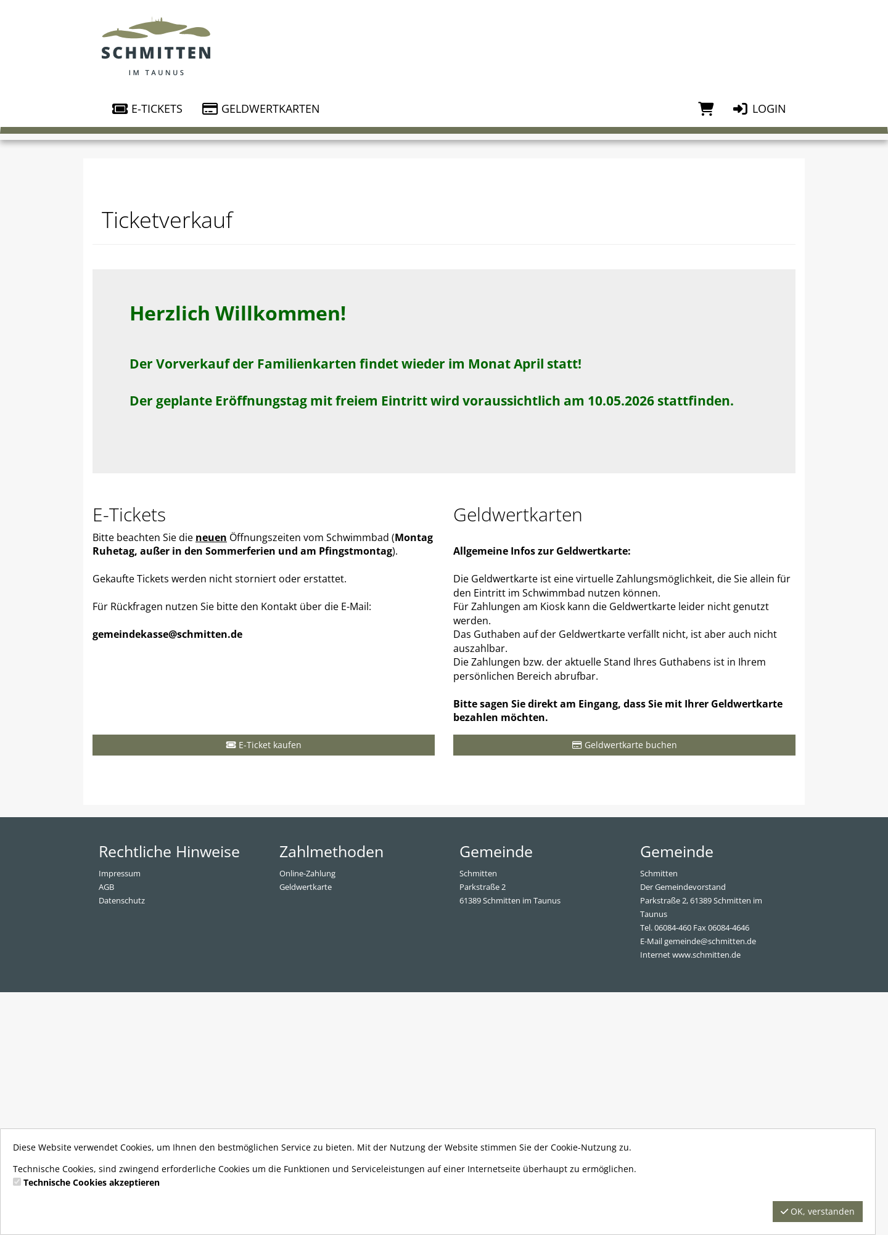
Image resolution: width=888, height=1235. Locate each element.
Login (759, 108)
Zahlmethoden (331, 1093)
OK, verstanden (818, 1211)
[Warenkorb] (706, 108)
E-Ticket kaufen (264, 987)
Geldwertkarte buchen (624, 987)
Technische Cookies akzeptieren (91, 1182)
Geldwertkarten (260, 108)
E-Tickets (147, 108)
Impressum (120, 1115)
